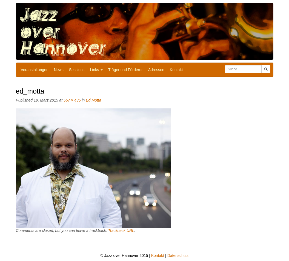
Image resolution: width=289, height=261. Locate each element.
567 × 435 (72, 100)
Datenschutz (178, 255)
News (59, 70)
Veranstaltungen (34, 70)
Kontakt (176, 70)
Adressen (156, 70)
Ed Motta (93, 100)
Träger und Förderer (125, 70)
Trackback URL (121, 230)
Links (96, 70)
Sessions (77, 70)
